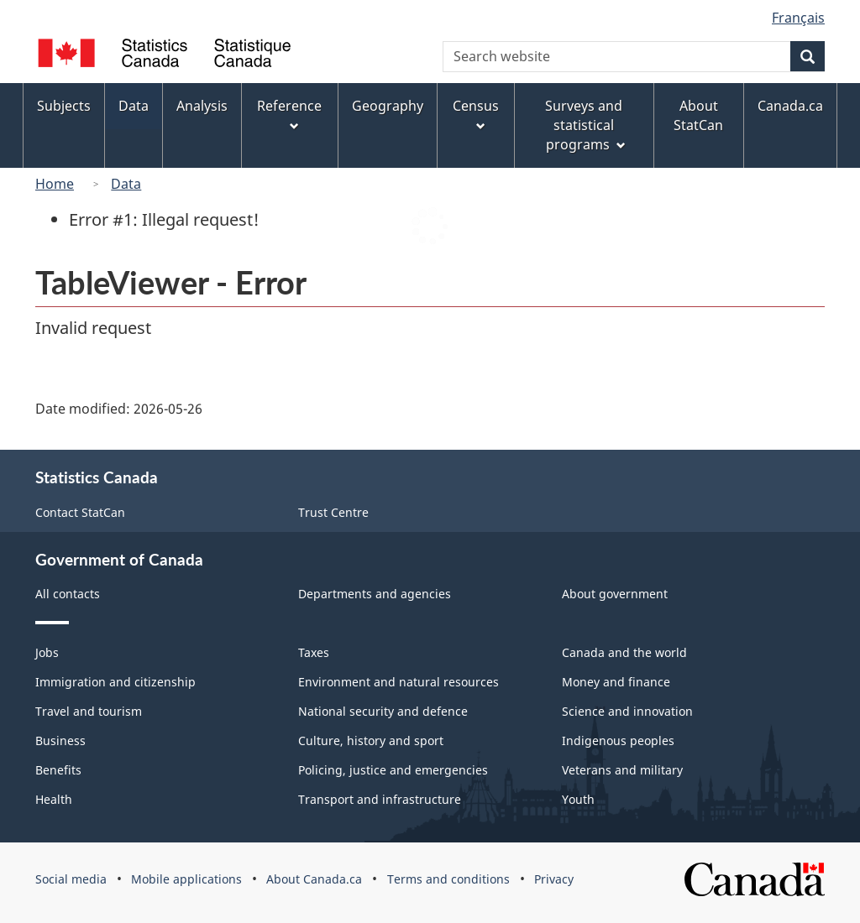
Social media (71, 879)
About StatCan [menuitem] (698, 115)
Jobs (47, 652)
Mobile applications (186, 879)
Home (54, 184)
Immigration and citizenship (115, 682)
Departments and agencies (374, 594)
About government (615, 594)
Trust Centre (333, 512)
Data (126, 184)
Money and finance (616, 682)
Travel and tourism (88, 711)
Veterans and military (622, 770)
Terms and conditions (448, 879)
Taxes (313, 652)
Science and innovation (627, 711)
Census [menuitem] (476, 113)
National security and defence (383, 711)
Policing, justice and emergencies (393, 770)
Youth (578, 799)
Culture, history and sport (370, 740)
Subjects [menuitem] (64, 105)
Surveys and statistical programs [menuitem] (585, 125)
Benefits (58, 770)
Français (798, 17)
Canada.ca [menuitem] (790, 105)
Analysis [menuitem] (202, 105)
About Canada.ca (314, 879)
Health (53, 799)
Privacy (554, 879)
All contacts (67, 594)
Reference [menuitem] (289, 113)
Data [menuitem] (133, 105)
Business (60, 740)
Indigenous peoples (618, 740)
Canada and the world (624, 652)
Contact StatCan (80, 512)
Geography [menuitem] (387, 105)
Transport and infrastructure (379, 799)
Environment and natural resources (398, 682)
